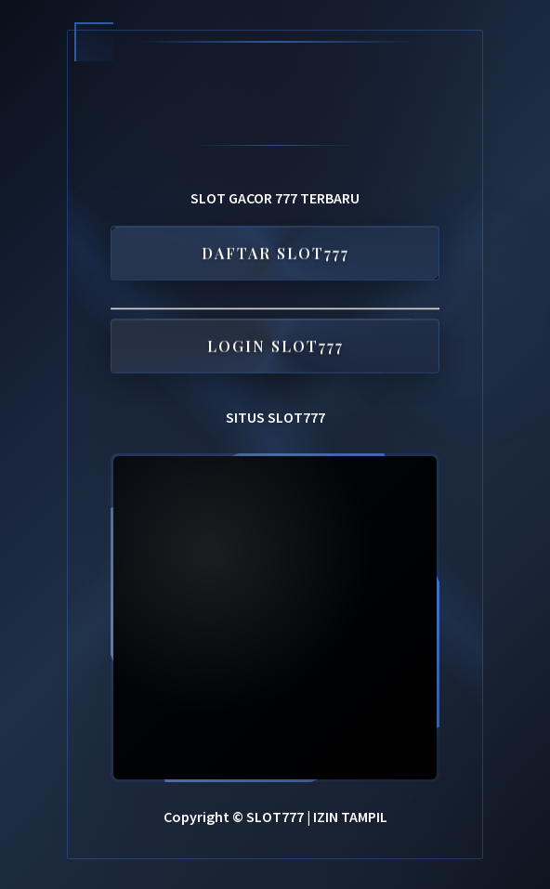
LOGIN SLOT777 (275, 347)
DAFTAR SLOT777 (275, 254)
